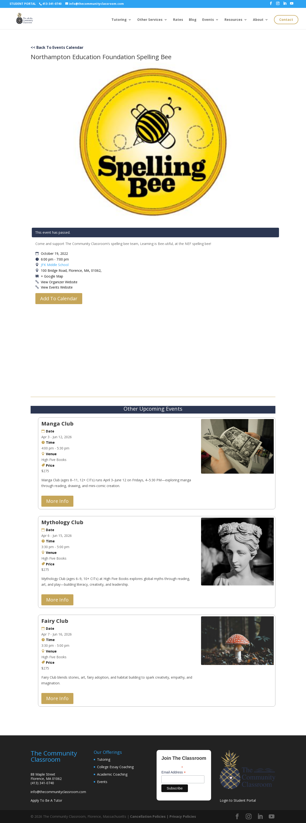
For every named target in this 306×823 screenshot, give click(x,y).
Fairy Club (54, 620)
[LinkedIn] (284, 5)
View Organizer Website (59, 282)
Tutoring (119, 20)
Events (208, 20)
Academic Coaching (112, 774)
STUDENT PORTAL (23, 4)
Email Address (173, 772)
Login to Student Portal (238, 800)
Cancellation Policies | (149, 816)
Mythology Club (62, 522)
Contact (286, 19)
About (258, 20)
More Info (57, 501)
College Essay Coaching (115, 767)
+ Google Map (52, 276)
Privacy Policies (182, 816)
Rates (178, 20)
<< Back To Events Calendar (57, 47)
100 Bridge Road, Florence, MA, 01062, (71, 270)
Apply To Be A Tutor (46, 800)
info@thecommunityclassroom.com (58, 791)
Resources (233, 20)
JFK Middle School (55, 264)
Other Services (150, 20)
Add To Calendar (58, 298)
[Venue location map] (155, 350)
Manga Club (57, 423)
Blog (193, 20)
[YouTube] (291, 5)
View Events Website (57, 287)
